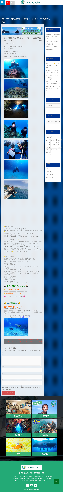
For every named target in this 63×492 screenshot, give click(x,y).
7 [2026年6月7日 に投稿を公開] (61, 142)
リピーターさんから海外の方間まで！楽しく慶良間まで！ (53, 36)
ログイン (48, 169)
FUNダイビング (12, 341)
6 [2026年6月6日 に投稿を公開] (58, 142)
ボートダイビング (21, 341)
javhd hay (54, 83)
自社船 (40, 341)
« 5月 (49, 154)
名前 (3, 366)
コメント (4, 354)
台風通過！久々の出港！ (52, 46)
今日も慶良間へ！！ (51, 44)
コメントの (50, 174)
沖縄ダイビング (34, 341)
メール (4, 373)
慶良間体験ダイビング (32, 339)
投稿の (49, 171)
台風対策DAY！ (50, 49)
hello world (54, 72)
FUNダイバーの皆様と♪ (52, 41)
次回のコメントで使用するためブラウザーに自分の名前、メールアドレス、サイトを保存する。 (21, 388)
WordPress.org (49, 177)
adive (8, 343)
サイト (4, 379)
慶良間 (28, 341)
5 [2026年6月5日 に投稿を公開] (56, 142)
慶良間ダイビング (21, 339)
